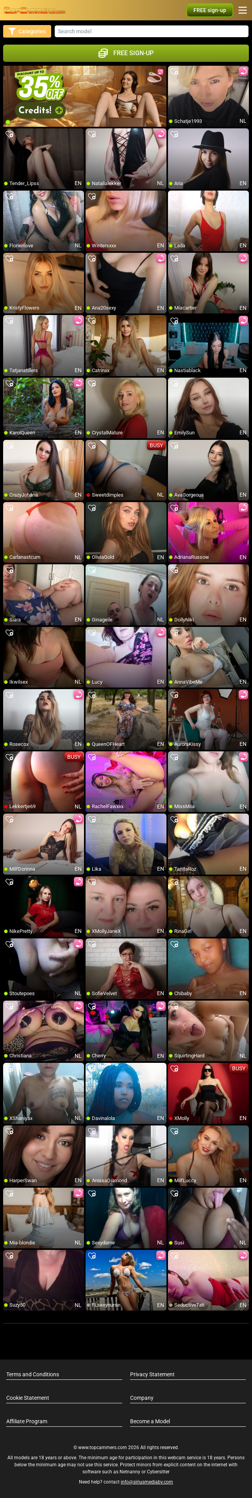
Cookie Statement (27, 1398)
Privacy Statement (152, 1374)
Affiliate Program (26, 1421)
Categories (27, 31)
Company (142, 1398)
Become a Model (150, 1421)
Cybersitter (158, 1472)
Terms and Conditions (32, 1374)
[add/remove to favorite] (174, 72)
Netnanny (130, 1472)
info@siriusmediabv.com (147, 1482)
